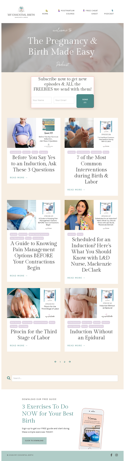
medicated (23, 234)
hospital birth (16, 152)
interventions (96, 152)
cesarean (71, 152)
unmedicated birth (96, 326)
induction (26, 152)
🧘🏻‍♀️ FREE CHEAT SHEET (90, 12)
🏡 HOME (45, 12)
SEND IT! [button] (85, 100)
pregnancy (43, 152)
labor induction (74, 326)
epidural (14, 234)
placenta (14, 326)
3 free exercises (74, 322)
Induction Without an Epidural (91, 334)
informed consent (40, 322)
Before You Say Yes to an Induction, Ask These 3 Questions (33, 163)
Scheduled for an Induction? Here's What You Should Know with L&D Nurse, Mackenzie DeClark (91, 254)
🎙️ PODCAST (109, 12)
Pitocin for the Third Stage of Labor (34, 334)
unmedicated (38, 238)
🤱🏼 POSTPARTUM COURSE (66, 12)
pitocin (34, 152)
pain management (17, 238)
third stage (23, 326)
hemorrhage (27, 322)
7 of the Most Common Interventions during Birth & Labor (91, 169)
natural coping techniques (38, 234)
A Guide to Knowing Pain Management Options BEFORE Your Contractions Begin (34, 255)
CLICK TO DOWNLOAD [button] (34, 440)
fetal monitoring (83, 152)
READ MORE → (19, 177)
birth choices (15, 322)
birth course (86, 322)
